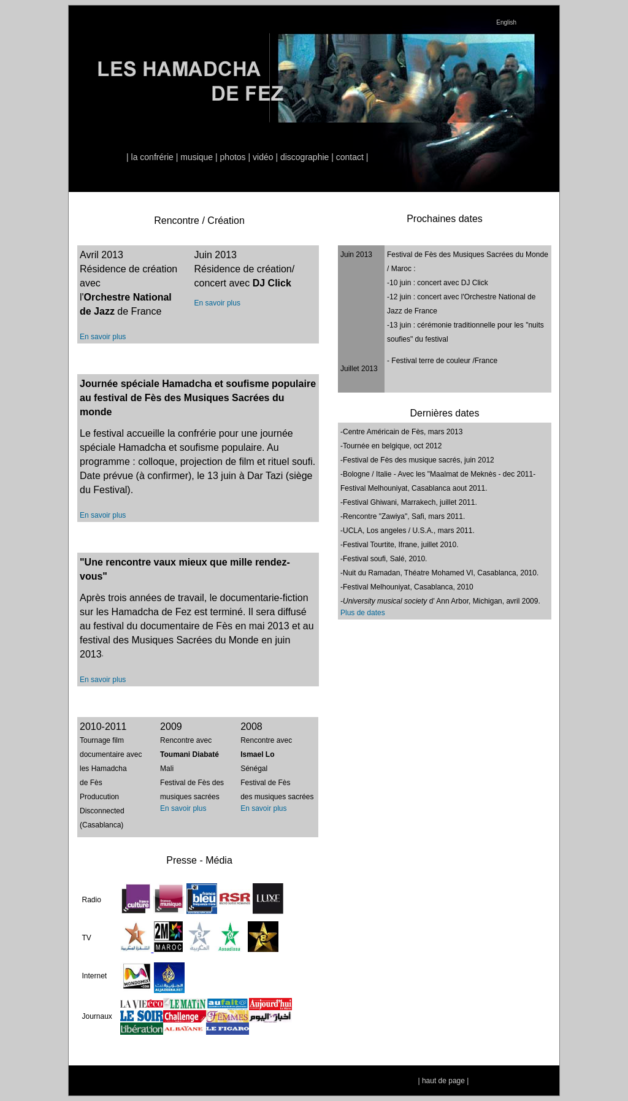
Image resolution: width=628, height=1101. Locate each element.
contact (350, 157)
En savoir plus (103, 336)
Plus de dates (362, 612)
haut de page (443, 1080)
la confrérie (152, 157)
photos (233, 157)
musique (196, 157)
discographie (304, 157)
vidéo (263, 157)
